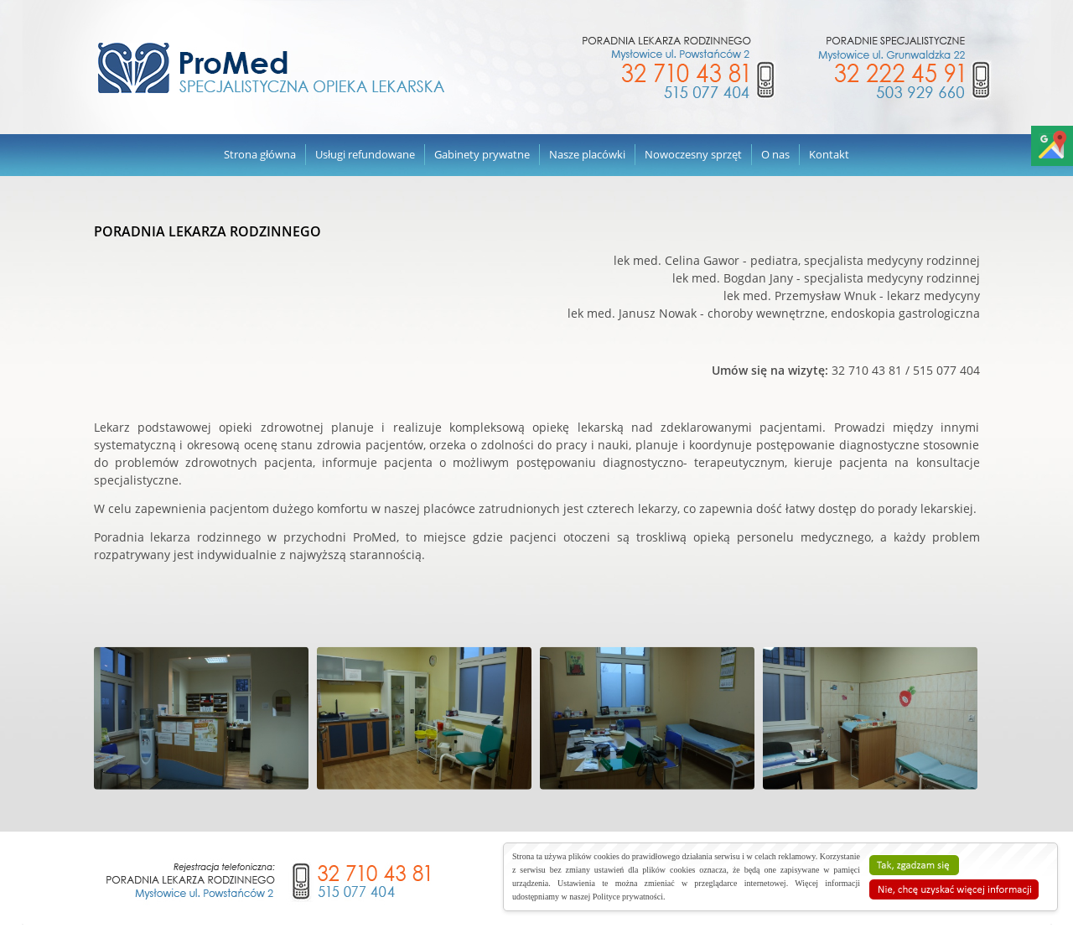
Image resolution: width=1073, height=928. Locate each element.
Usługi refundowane (365, 154)
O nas (775, 154)
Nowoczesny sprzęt (693, 154)
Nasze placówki (587, 154)
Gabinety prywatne (482, 154)
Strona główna (260, 154)
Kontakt (829, 154)
